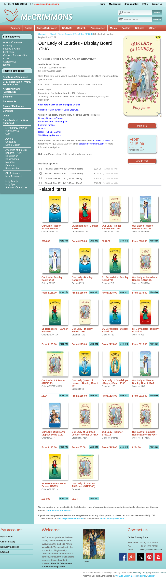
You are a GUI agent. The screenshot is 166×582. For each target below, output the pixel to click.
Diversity (7, 45)
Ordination (10, 165)
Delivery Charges (141, 573)
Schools (139, 28)
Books (28, 28)
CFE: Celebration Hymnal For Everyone (17, 83)
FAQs (145, 4)
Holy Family (11, 181)
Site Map (142, 576)
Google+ (151, 576)
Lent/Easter (9, 52)
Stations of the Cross (16, 187)
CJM (7, 133)
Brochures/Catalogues (15, 77)
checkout (157, 19)
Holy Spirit (10, 184)
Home (102, 4)
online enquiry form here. (112, 518)
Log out (4, 552)
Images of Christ (11, 48)
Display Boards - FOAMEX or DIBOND (75, 34)
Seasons (8, 96)
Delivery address (9, 546)
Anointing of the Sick (16, 150)
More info (142, 125)
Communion (11, 156)
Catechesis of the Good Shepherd (16, 121)
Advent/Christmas (12, 42)
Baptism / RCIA (13, 153)
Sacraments (9, 61)
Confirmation (12, 159)
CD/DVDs (67, 28)
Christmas (10, 141)
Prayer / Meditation (13, 106)
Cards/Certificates (47, 28)
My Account (115, 4)
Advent (9, 138)
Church (81, 28)
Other (152, 28)
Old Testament (13, 173)
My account (6, 536)
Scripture (8, 111)
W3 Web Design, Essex (126, 576)
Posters (126, 28)
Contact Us (157, 4)
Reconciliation (12, 168)
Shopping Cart (131, 4)
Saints (6, 65)
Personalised (97, 28)
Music (113, 28)
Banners (15, 28)
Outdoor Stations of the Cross (15, 57)
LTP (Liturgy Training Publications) (16, 129)
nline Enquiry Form (138, 537)
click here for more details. (59, 510)
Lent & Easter (12, 144)
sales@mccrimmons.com (46, 4)
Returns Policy (158, 573)
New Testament (13, 176)
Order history (7, 541)
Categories (43, 34)
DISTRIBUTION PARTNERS (11, 90)
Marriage (10, 162)
